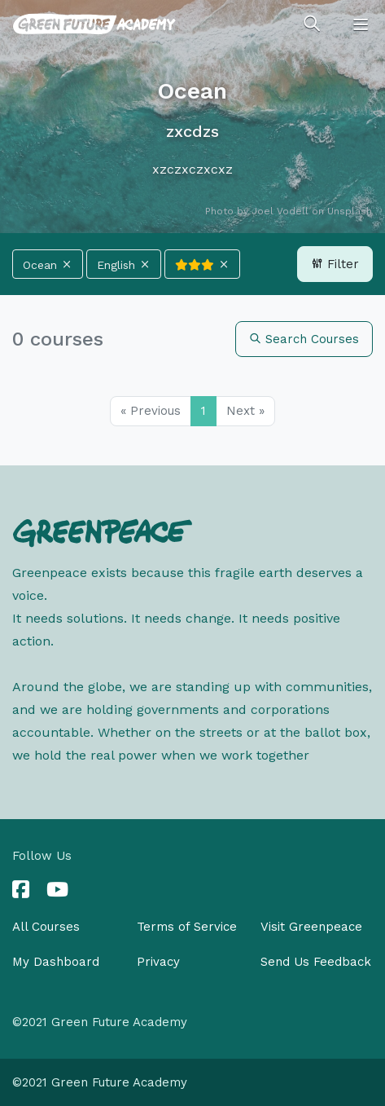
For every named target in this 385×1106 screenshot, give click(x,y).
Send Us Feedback (315, 961)
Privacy (158, 961)
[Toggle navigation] (360, 24)
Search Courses (304, 339)
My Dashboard (55, 961)
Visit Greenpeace (311, 926)
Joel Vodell (280, 211)
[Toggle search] (311, 24)
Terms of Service (187, 926)
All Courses (46, 926)
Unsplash (349, 211)
